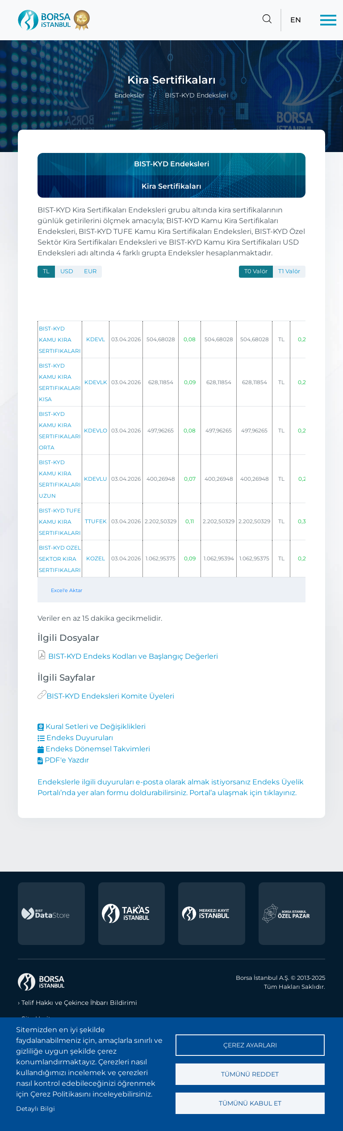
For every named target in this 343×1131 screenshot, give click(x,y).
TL (46, 271)
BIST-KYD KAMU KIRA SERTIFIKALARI (60, 339)
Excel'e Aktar (66, 590)
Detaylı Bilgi (35, 1108)
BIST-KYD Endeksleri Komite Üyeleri (110, 696)
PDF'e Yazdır (63, 760)
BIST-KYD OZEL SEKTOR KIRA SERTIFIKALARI (60, 558)
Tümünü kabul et (250, 1103)
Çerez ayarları (250, 1045)
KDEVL (95, 339)
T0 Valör (256, 271)
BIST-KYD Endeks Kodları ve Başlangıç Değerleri (132, 656)
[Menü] (328, 20)
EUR (90, 271)
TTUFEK (96, 521)
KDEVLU (95, 478)
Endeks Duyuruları (75, 737)
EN (295, 20)
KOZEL (95, 558)
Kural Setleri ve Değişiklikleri (92, 726)
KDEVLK (95, 382)
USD (66, 271)
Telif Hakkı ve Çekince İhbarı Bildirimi (79, 1003)
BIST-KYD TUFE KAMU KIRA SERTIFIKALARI (60, 521)
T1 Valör (289, 271)
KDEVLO (95, 430)
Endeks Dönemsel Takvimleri (94, 749)
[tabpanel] (171, 445)
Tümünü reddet (250, 1074)
